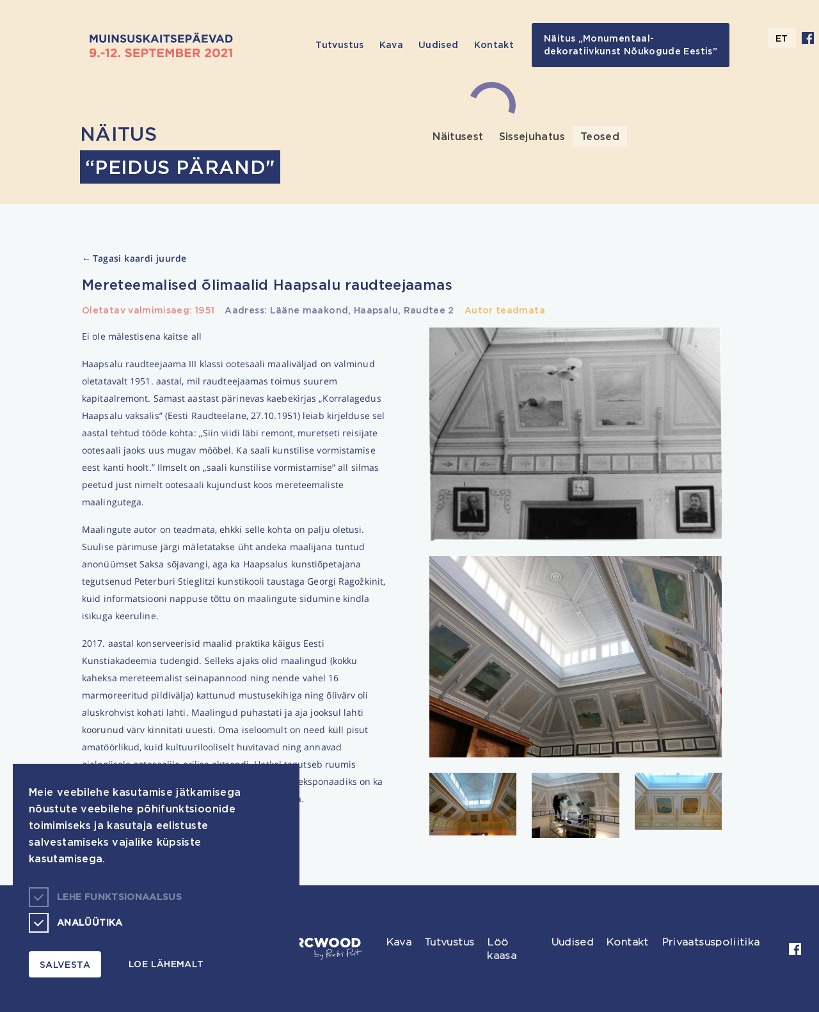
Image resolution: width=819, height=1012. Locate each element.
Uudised (438, 44)
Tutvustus (339, 44)
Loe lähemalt (166, 964)
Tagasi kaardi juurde (134, 258)
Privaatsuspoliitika (711, 942)
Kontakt (494, 44)
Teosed (599, 136)
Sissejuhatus (532, 136)
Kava (391, 44)
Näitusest (458, 136)
